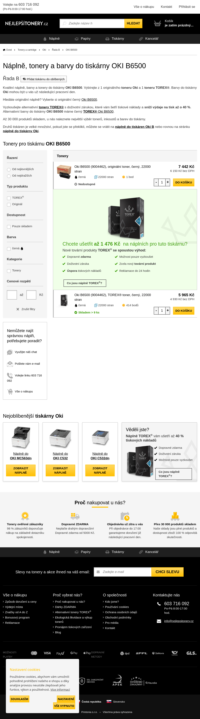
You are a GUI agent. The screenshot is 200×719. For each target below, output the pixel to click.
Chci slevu (167, 572)
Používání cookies (117, 607)
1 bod (130, 177)
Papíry (81, 39)
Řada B (56, 49)
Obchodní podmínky (118, 617)
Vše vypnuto (64, 706)
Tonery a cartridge (27, 49)
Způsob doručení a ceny (21, 601)
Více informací (60, 689)
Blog (58, 632)
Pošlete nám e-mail (23, 363)
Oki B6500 (89, 99)
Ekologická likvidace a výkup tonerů (73, 619)
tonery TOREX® (51, 107)
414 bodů (132, 305)
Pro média (111, 622)
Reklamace (12, 622)
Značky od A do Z (16, 612)
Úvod (9, 49)
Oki (44, 49)
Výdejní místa (14, 607)
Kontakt (166, 7)
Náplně (51, 39)
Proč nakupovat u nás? (70, 601)
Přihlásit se (187, 7)
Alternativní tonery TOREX (74, 612)
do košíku (183, 182)
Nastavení (66, 699)
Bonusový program (17, 617)
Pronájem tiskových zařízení (73, 627)
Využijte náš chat (22, 352)
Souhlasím (19, 699)
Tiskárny (114, 39)
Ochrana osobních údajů (121, 612)
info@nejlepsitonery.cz (179, 621)
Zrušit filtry (25, 309)
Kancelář (148, 39)
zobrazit (20, 470)
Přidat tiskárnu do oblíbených (43, 79)
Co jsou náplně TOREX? (85, 283)
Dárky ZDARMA (65, 607)
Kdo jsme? (112, 601)
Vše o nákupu (144, 7)
